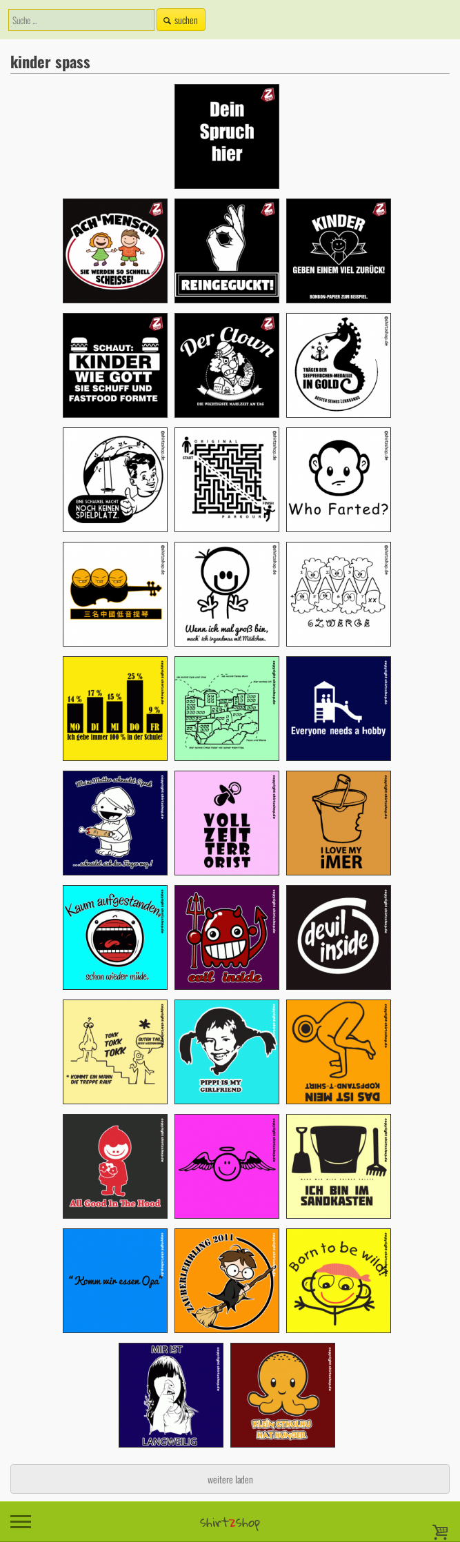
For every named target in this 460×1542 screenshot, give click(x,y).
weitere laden (230, 1479)
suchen (179, 19)
